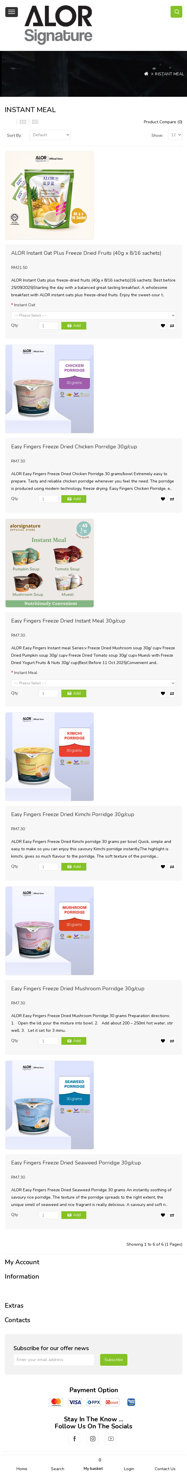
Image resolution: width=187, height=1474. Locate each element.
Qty (14, 325)
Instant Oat (24, 305)
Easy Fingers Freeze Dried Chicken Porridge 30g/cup (74, 446)
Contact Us (165, 1469)
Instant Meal (25, 673)
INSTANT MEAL (169, 74)
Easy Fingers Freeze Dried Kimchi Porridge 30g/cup (72, 814)
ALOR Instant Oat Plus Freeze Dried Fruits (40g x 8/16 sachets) (86, 253)
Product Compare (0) (163, 122)
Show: (157, 135)
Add (77, 325)
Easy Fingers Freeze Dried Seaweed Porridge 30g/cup (76, 1162)
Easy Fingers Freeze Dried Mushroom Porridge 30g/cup (77, 988)
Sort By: (14, 135)
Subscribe (114, 1359)
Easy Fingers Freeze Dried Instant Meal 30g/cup (68, 620)
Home (21, 1469)
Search (57, 1469)
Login (129, 1469)
